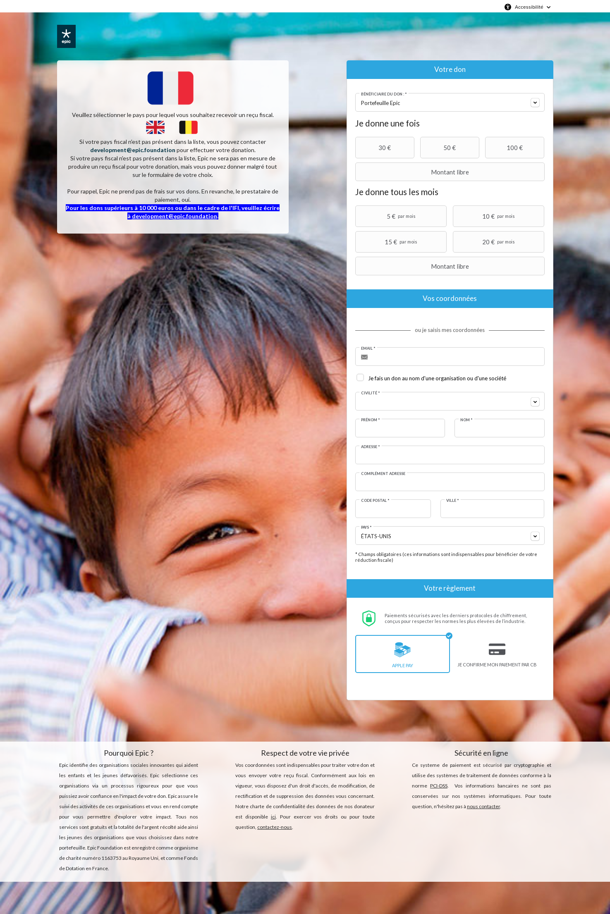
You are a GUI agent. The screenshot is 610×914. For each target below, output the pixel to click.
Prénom (370, 420)
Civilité (370, 393)
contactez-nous (274, 827)
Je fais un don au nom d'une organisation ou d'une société (437, 378)
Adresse (370, 446)
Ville (452, 500)
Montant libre (413, 172)
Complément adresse (383, 473)
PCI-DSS (438, 786)
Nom (466, 420)
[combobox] (450, 102)
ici (273, 817)
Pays (366, 527)
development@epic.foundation (132, 149)
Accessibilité (529, 6)
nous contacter (483, 806)
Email (368, 348)
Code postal (375, 500)
